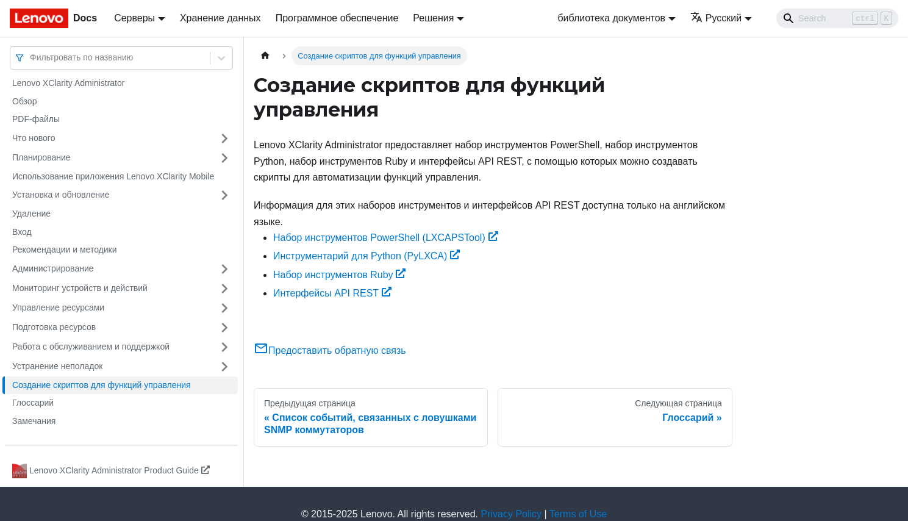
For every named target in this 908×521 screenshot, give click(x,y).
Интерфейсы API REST (332, 293)
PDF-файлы (36, 119)
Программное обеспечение (337, 18)
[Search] (837, 18)
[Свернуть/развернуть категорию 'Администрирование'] (224, 269)
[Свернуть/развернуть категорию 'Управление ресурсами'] (224, 308)
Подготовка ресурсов (54, 327)
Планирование (41, 157)
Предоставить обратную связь (330, 350)
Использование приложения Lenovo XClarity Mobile (113, 176)
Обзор (24, 101)
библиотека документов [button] (611, 18)
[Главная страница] (265, 55)
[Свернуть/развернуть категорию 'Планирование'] (224, 158)
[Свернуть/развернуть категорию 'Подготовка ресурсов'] (224, 327)
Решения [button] (433, 18)
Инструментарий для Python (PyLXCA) (366, 256)
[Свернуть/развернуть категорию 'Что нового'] (224, 138)
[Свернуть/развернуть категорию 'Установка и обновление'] (224, 195)
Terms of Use (578, 514)
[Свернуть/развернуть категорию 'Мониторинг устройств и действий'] (224, 288)
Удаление (31, 213)
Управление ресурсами (58, 307)
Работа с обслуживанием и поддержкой (91, 346)
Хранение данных (220, 18)
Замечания (33, 421)
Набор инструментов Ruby (339, 275)
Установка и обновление (61, 194)
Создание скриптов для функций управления (101, 385)
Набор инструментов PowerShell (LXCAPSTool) (385, 237)
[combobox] (31, 58)
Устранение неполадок (57, 366)
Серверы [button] (134, 18)
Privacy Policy (511, 514)
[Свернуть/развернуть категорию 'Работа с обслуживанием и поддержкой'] (224, 347)
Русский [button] (716, 18)
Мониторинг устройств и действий (80, 288)
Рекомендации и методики (64, 249)
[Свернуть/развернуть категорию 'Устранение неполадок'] (224, 366)
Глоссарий (33, 403)
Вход (22, 232)
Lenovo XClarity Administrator (68, 83)
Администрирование (53, 268)
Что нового (33, 138)
